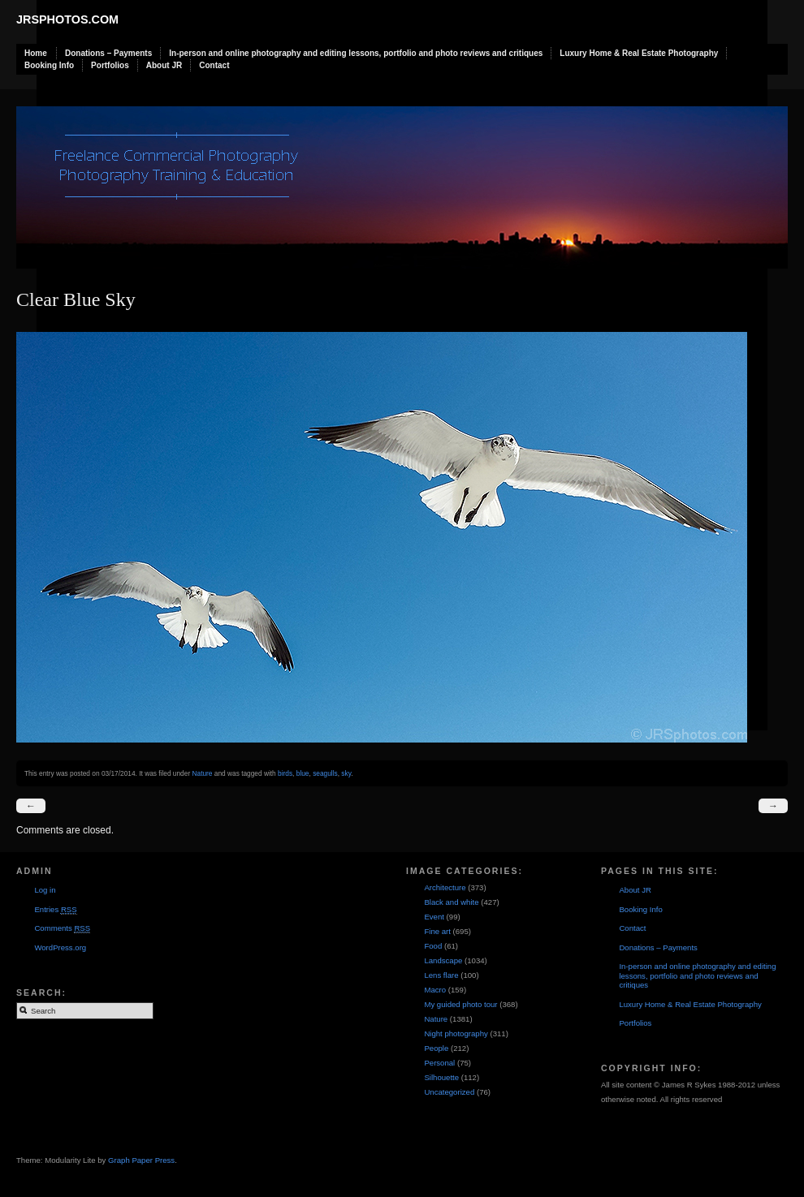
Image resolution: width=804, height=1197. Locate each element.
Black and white (451, 902)
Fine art (437, 931)
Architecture (444, 887)
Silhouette (441, 1077)
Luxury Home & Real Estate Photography (639, 53)
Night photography (455, 1033)
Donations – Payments (108, 53)
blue (302, 773)
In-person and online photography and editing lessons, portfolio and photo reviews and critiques (355, 53)
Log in (44, 889)
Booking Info (49, 65)
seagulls (325, 773)
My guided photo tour (460, 1004)
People (436, 1048)
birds (285, 773)
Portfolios (110, 65)
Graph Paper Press (141, 1160)
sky (346, 773)
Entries (55, 910)
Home (35, 53)
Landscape (443, 960)
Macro (435, 989)
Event (434, 916)
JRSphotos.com (67, 19)
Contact (214, 65)
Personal (439, 1062)
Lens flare (441, 975)
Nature (202, 773)
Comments (62, 928)
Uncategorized (449, 1091)
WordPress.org (60, 947)
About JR (164, 65)
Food (433, 945)
